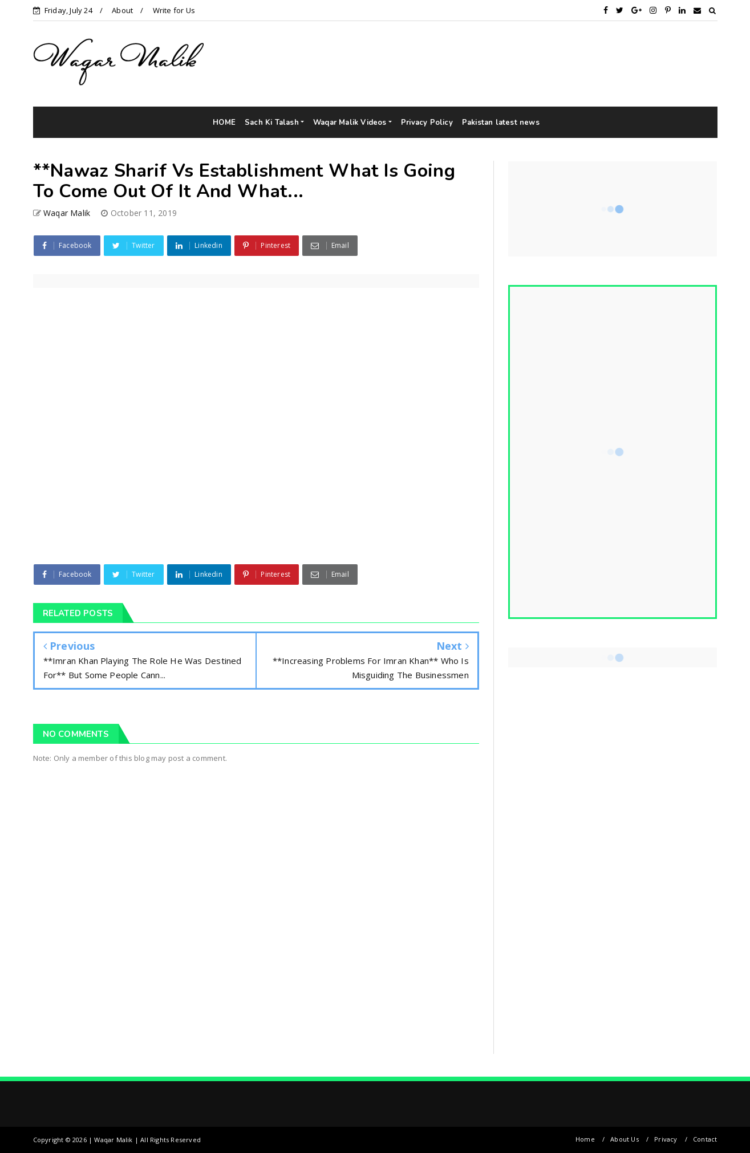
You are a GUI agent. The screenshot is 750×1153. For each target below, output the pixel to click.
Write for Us (174, 10)
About (122, 10)
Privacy (665, 1139)
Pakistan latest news (501, 122)
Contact (705, 1139)
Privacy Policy (427, 122)
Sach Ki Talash (272, 122)
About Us (624, 1139)
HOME (224, 122)
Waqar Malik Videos (350, 122)
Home (585, 1139)
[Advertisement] (584, 63)
